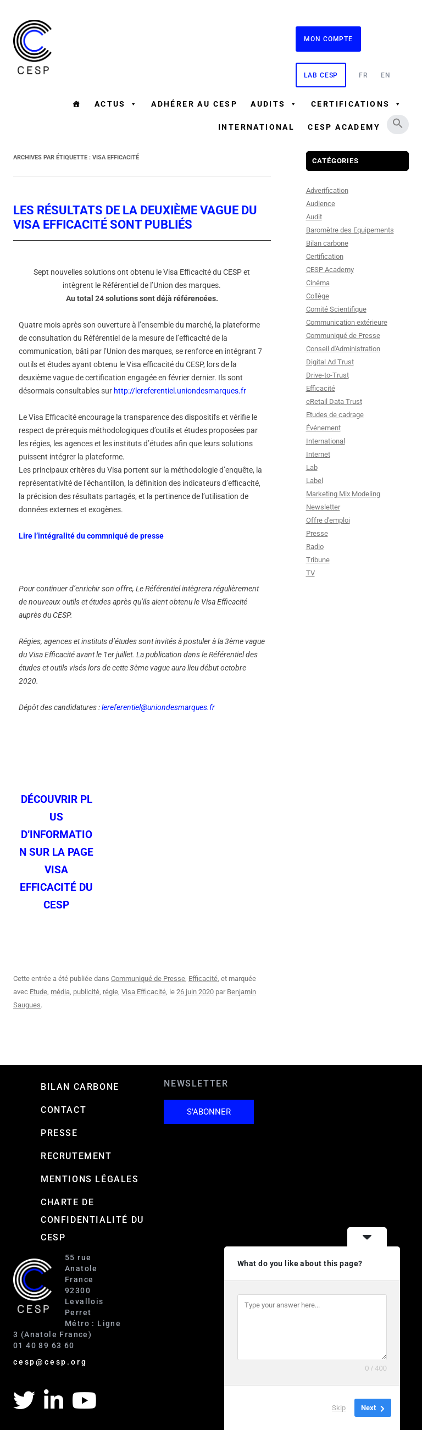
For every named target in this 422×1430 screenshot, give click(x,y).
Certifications (356, 104)
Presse (317, 533)
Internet (318, 454)
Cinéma (318, 283)
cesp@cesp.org (50, 1361)
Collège (317, 296)
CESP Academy (330, 269)
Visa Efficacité (143, 992)
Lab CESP (321, 75)
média (60, 992)
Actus (116, 104)
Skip (339, 1408)
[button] (397, 123)
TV (310, 573)
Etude (38, 992)
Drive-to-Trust (327, 375)
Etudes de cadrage (335, 415)
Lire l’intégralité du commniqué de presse (91, 535)
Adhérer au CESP (194, 103)
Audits (274, 104)
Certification (324, 256)
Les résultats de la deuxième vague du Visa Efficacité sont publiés (135, 217)
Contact (63, 1110)
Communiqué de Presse (148, 978)
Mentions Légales (90, 1179)
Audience (320, 203)
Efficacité (203, 978)
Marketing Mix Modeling (343, 494)
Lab (312, 467)
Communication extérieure (346, 322)
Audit (314, 217)
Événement (323, 428)
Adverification (327, 190)
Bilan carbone (327, 243)
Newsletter (323, 507)
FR (363, 75)
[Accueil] (76, 104)
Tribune (318, 560)
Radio (315, 546)
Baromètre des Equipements (350, 230)
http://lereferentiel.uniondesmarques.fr (180, 390)
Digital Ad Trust (330, 362)
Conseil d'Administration (343, 349)
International (256, 127)
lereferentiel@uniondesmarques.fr (158, 707)
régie (110, 992)
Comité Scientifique (336, 309)
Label (314, 480)
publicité (86, 992)
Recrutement (76, 1156)
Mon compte (328, 39)
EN (386, 75)
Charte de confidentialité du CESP (92, 1220)
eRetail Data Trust (334, 401)
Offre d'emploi (328, 520)
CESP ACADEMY (344, 127)
